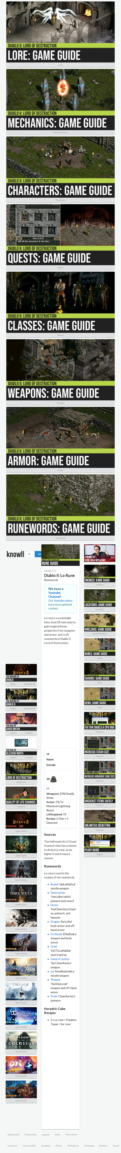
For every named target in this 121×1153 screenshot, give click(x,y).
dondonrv (103, 1146)
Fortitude (56, 934)
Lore (60, 65)
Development (29, 684)
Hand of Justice (60, 959)
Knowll (116, 1146)
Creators (29, 733)
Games (13, 684)
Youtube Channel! (54, 594)
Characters (60, 200)
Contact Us (12, 1146)
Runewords (61, 538)
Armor (60, 470)
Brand (54, 884)
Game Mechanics (60, 132)
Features (21, 806)
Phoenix (55, 979)
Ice (52, 971)
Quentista (45, 1146)
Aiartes (58, 1146)
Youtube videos (63, 600)
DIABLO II (50, 571)
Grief (54, 946)
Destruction (58, 892)
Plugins (100, 854)
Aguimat (46, 1134)
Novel (57, 1134)
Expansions (21, 782)
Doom (54, 905)
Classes (60, 335)
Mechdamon (73, 1146)
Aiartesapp (89, 1146)
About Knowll (13, 1134)
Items (99, 658)
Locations (100, 609)
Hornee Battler (29, 1146)
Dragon (55, 921)
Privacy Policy (31, 1134)
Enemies (99, 585)
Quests (60, 267)
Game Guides (21, 831)
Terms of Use (71, 1134)
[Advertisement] (16, 613)
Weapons (61, 403)
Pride (54, 996)
